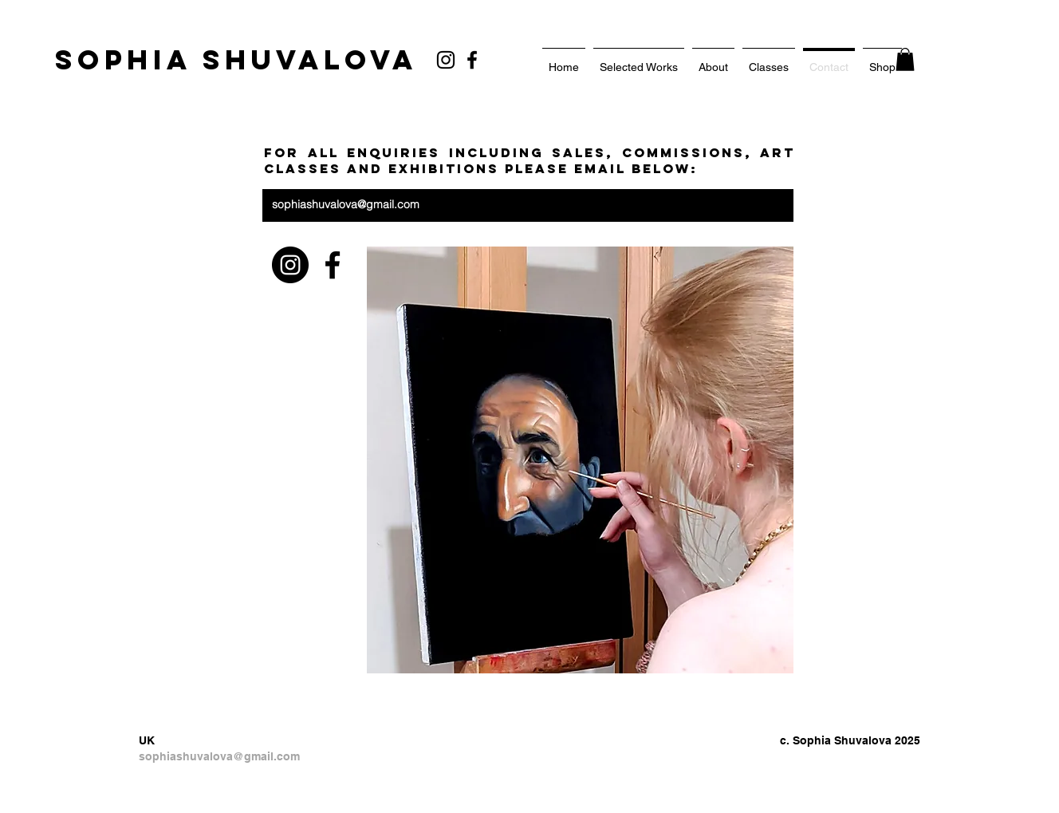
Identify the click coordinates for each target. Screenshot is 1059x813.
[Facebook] (472, 60)
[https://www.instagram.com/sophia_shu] (290, 265)
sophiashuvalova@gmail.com (345, 204)
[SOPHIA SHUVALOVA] (236, 60)
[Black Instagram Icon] (446, 60)
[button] (905, 59)
